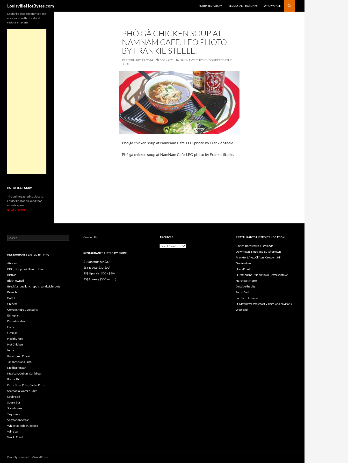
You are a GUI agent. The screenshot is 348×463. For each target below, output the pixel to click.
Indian (11, 350)
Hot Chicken (15, 344)
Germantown (244, 263)
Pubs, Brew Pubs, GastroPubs (25, 385)
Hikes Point (243, 269)
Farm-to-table (16, 321)
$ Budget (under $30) (96, 262)
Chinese (12, 304)
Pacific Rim (14, 379)
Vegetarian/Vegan (18, 420)
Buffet (11, 298)
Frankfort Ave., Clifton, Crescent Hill (258, 257)
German (12, 333)
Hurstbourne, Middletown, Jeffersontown (262, 275)
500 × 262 (166, 60)
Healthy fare (15, 338)
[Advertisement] (26, 101)
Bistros (11, 275)
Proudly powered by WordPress (27, 457)
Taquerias (13, 414)
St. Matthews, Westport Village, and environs (264, 304)
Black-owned (15, 280)
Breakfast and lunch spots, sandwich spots (33, 286)
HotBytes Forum (210, 5)
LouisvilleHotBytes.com (30, 5)
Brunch (12, 292)
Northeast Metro (246, 280)
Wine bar (13, 431)
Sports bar (13, 402)
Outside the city (245, 286)
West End (242, 309)
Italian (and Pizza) (18, 356)
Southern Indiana (247, 298)
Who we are (272, 5)
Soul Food (13, 396)
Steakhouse (14, 408)
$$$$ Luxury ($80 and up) (99, 279)
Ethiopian (13, 315)
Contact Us (90, 237)
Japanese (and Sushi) (20, 362)
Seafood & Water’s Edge (22, 391)
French (11, 327)
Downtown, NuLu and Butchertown (258, 251)
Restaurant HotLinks (243, 5)
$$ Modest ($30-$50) (96, 267)
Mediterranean (16, 367)
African (12, 263)
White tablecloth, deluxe (22, 425)
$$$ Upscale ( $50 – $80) (99, 273)
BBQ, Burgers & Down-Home (25, 269)
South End (242, 292)
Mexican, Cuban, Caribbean (24, 373)
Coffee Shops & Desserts (22, 309)
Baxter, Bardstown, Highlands (254, 246)
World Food (15, 437)
